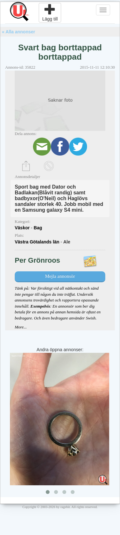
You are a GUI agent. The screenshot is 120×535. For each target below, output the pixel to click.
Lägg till (50, 12)
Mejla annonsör (60, 276)
